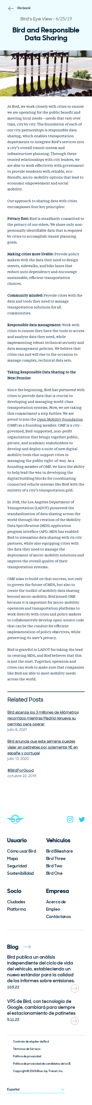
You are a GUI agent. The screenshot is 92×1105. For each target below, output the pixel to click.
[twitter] (82, 820)
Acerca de (56, 902)
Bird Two (54, 866)
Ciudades (16, 902)
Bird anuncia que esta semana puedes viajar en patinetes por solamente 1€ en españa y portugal (42, 747)
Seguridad (17, 866)
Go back (24, 8)
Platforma (16, 909)
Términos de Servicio (26, 1049)
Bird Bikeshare (59, 851)
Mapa (12, 858)
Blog (19, 947)
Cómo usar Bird (21, 851)
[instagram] (70, 820)
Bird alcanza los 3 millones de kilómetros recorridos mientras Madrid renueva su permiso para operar (43, 718)
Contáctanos (58, 916)
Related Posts (25, 699)
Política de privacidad (27, 1056)
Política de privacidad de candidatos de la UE (42, 1064)
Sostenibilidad (20, 873)
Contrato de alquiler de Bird (31, 1042)
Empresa (57, 891)
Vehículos (58, 840)
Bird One (54, 873)
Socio (14, 891)
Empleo (53, 909)
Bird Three (56, 858)
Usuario (17, 840)
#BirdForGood (20, 770)
